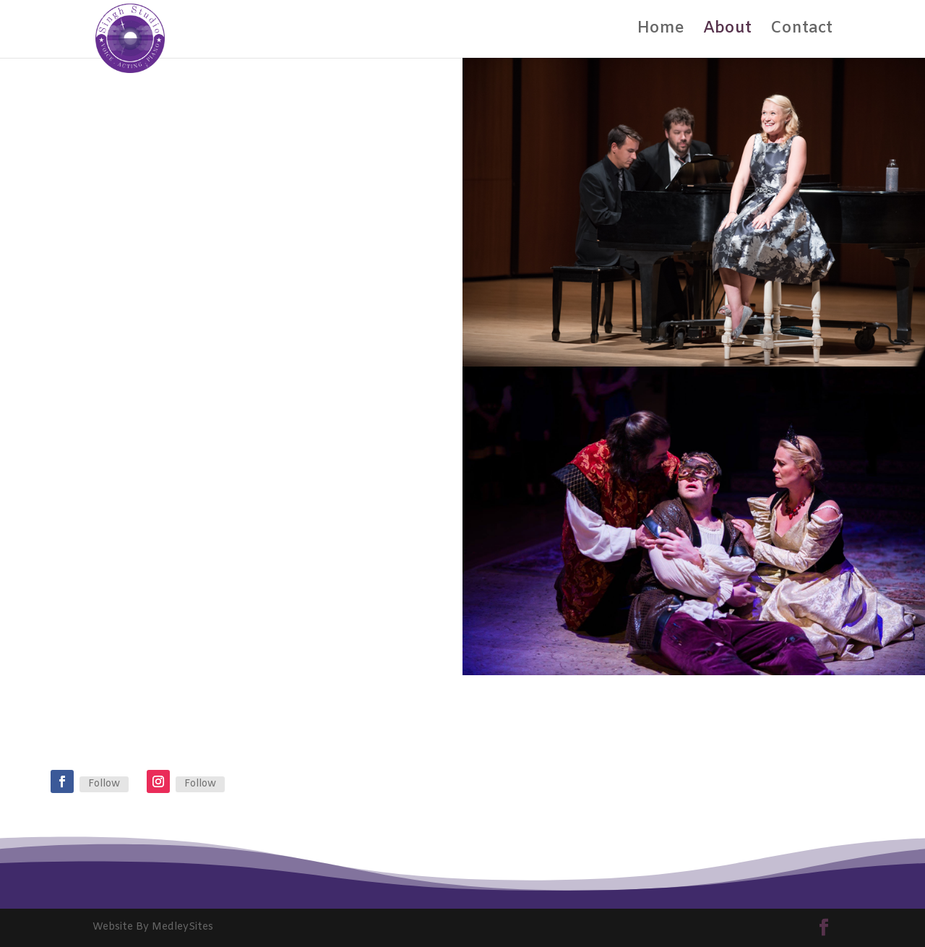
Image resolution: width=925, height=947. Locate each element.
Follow (104, 784)
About (727, 31)
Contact (801, 31)
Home (660, 31)
